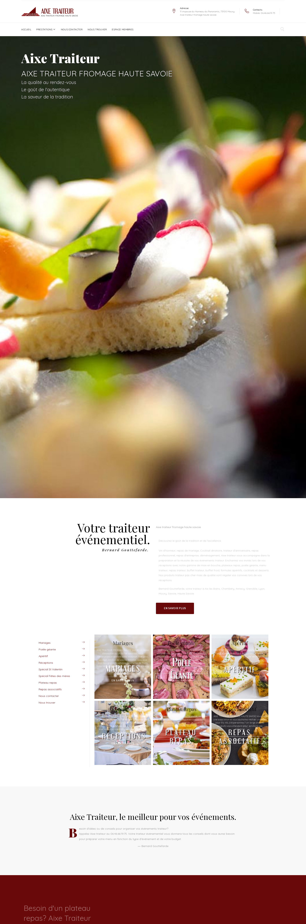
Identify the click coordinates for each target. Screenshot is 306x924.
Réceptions (46, 662)
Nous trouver (97, 29)
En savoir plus (175, 608)
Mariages (45, 643)
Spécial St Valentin (50, 669)
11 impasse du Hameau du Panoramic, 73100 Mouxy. (207, 11)
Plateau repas (48, 682)
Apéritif (43, 656)
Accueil (26, 29)
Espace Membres (122, 29)
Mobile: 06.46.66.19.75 (264, 13)
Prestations (44, 29)
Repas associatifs (50, 689)
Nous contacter (72, 29)
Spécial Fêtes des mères (54, 676)
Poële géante (47, 649)
